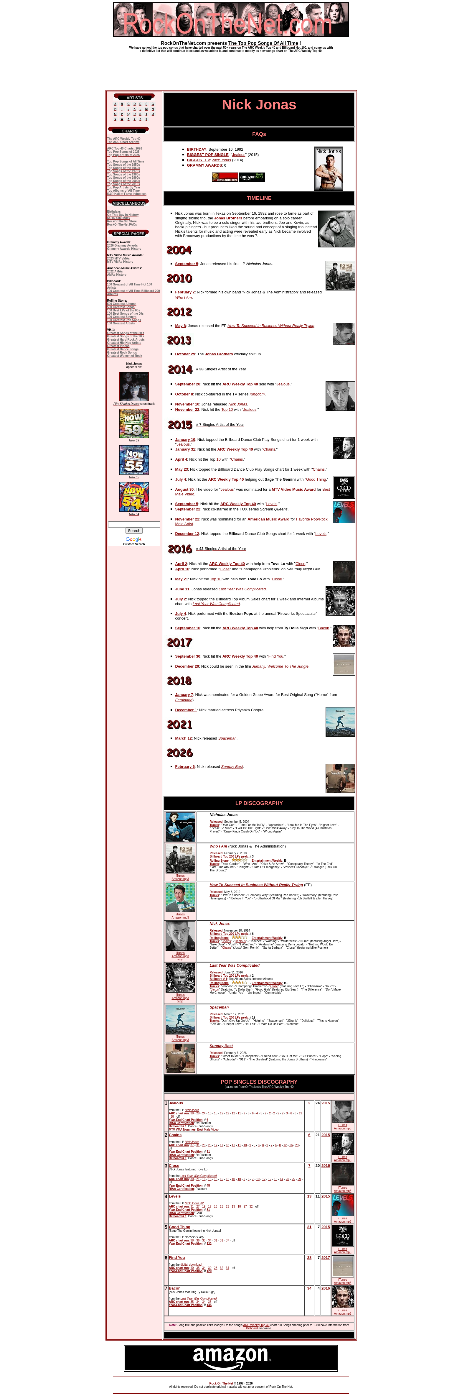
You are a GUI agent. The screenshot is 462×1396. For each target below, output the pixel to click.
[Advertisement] (231, 69)
